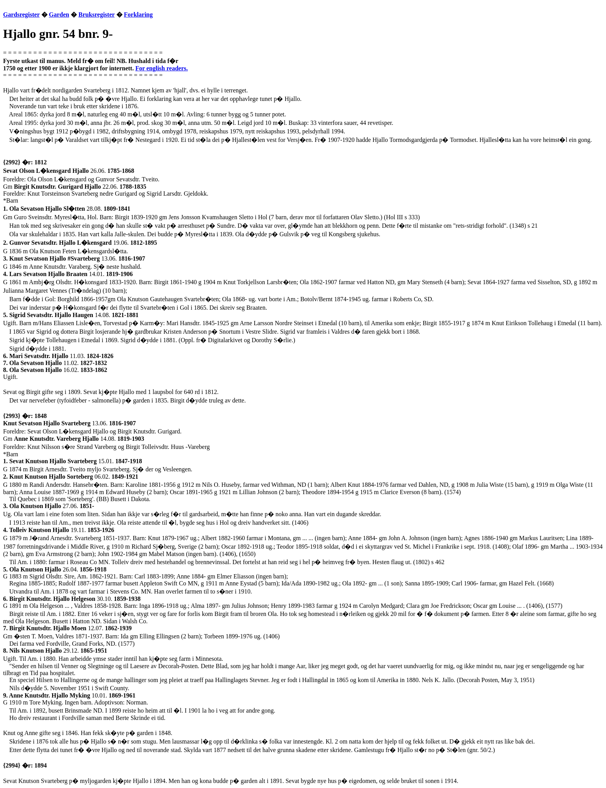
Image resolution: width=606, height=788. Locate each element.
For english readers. (161, 68)
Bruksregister (96, 14)
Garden (59, 14)
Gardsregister (21, 14)
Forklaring (138, 14)
